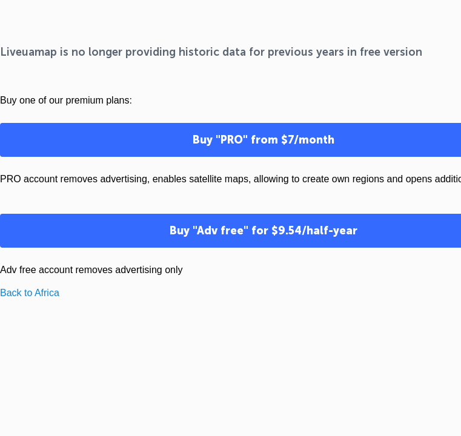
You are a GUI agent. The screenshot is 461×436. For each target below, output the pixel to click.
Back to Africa (29, 293)
